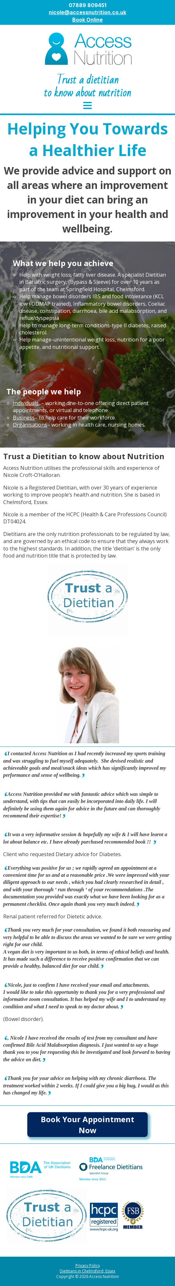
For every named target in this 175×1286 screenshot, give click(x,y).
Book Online (87, 19)
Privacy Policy (87, 1265)
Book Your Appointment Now (87, 1124)
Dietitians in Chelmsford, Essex (87, 1271)
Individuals (26, 403)
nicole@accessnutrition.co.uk (87, 12)
